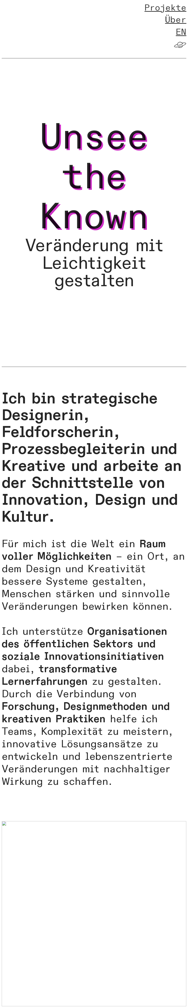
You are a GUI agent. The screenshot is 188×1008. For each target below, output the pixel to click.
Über (175, 20)
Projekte (165, 8)
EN (181, 32)
